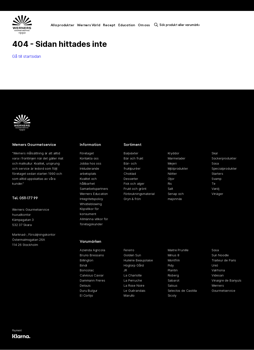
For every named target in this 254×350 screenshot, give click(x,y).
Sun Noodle (220, 255)
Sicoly (172, 295)
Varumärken (90, 241)
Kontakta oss (89, 158)
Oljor (171, 179)
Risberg (173, 275)
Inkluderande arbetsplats (89, 171)
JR (125, 270)
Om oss (144, 25)
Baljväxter (131, 153)
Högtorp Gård (134, 265)
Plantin (173, 270)
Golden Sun (132, 255)
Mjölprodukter (178, 168)
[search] (178, 24)
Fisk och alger (134, 183)
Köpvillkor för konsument (89, 211)
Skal (215, 153)
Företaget (87, 153)
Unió (215, 265)
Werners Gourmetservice (223, 287)
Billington (86, 260)
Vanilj (215, 189)
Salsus (172, 285)
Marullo (129, 295)
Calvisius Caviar (91, 275)
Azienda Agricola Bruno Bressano (92, 252)
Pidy (171, 265)
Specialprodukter (224, 168)
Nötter (172, 173)
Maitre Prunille (178, 250)
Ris (170, 183)
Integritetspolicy (91, 199)
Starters (217, 173)
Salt (170, 189)
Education (126, 25)
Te (213, 183)
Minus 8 (173, 255)
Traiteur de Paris (224, 260)
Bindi (83, 265)
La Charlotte (133, 275)
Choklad (130, 173)
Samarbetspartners (94, 189)
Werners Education (94, 194)
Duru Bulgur (88, 290)
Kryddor (173, 153)
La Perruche (133, 280)
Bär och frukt (133, 158)
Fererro (129, 250)
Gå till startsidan (26, 56)
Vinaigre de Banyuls (226, 280)
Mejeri (172, 163)
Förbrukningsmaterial (139, 194)
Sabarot (173, 280)
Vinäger (217, 194)
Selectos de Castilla (182, 290)
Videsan (218, 275)
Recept (109, 25)
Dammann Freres (92, 280)
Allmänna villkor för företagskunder (94, 221)
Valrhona (218, 270)
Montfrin (174, 260)
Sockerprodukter (224, 158)
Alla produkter (62, 25)
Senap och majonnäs (176, 196)
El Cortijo (86, 295)
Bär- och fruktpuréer (132, 165)
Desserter (131, 179)
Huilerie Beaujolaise (138, 260)
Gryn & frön (132, 199)
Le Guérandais (134, 290)
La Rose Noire (134, 285)
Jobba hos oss (90, 163)
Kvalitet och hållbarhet (88, 181)
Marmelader (176, 158)
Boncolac (87, 270)
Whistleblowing (91, 204)
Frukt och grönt (135, 189)
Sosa (215, 163)
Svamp (217, 179)
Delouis (85, 285)
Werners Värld (88, 25)
